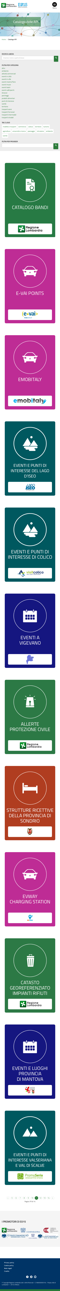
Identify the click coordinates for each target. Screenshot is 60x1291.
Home (4, 39)
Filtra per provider (10, 141)
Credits (6, 1271)
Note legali (8, 1268)
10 (32, 1198)
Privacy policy (9, 1262)
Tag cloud (6, 122)
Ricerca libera (8, 54)
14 (49, 1198)
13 (44, 1198)
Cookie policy (9, 1265)
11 (36, 1198)
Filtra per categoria (10, 65)
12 (40, 1198)
